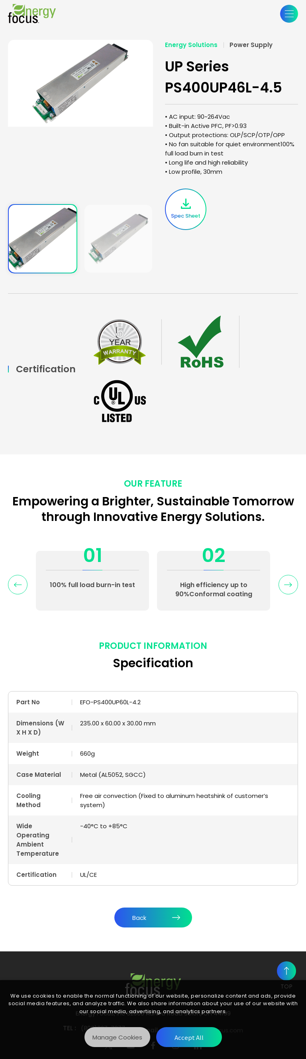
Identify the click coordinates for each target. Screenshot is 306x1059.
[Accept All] (189, 1037)
